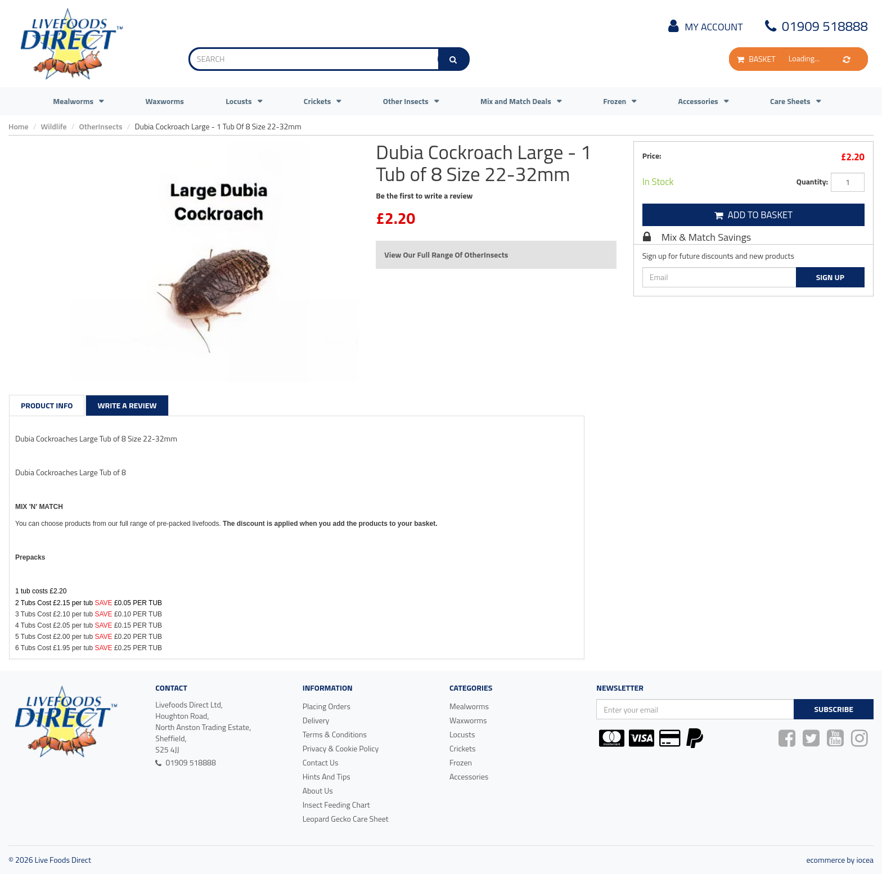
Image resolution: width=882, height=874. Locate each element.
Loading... (804, 58)
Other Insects (406, 101)
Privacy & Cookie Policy (341, 748)
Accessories (698, 101)
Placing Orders (326, 706)
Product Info (47, 405)
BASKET (755, 59)
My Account (703, 26)
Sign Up (830, 277)
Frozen (614, 101)
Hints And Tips (326, 776)
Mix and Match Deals (515, 101)
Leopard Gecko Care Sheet (346, 819)
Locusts (238, 101)
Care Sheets (790, 101)
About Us (318, 790)
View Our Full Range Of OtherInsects (446, 254)
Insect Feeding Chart (336, 804)
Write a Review (126, 405)
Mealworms (73, 101)
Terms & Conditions (335, 734)
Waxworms (164, 101)
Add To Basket (753, 215)
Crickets (317, 101)
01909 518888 (815, 26)
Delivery (316, 720)
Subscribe (833, 709)
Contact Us (321, 762)
